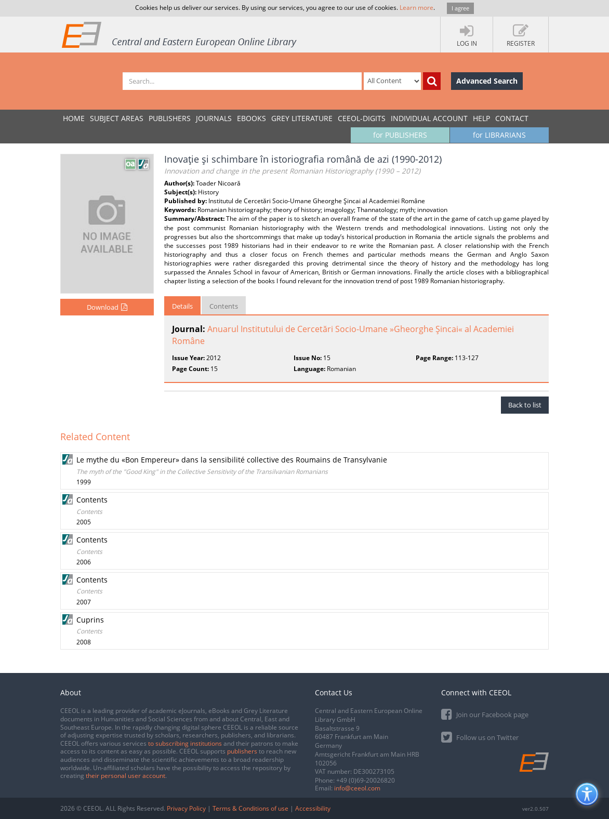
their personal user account (125, 775)
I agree (460, 8)
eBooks (251, 118)
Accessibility (312, 808)
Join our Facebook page (484, 713)
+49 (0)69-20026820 (365, 780)
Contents (223, 306)
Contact (511, 118)
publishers (242, 751)
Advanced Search (487, 81)
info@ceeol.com (357, 788)
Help (481, 118)
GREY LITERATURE (302, 118)
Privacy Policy (186, 808)
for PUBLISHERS (400, 135)
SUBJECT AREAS (116, 118)
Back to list (524, 405)
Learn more (416, 7)
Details (182, 306)
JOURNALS (214, 118)
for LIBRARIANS (499, 135)
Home (74, 118)
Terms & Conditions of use (250, 808)
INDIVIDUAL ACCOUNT (429, 118)
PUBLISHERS (170, 118)
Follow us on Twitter (480, 736)
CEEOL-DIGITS (362, 118)
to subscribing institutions (185, 743)
